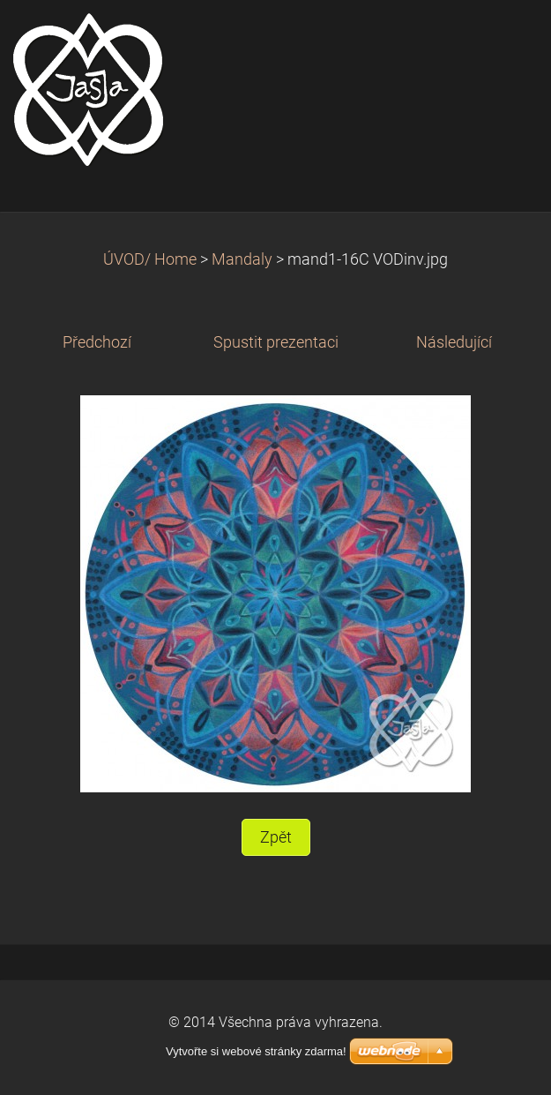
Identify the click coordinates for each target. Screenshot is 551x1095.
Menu (502, 39)
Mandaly (242, 259)
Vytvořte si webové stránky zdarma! (256, 1051)
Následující (454, 342)
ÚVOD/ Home (150, 259)
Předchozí (97, 342)
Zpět (276, 837)
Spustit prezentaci (276, 342)
